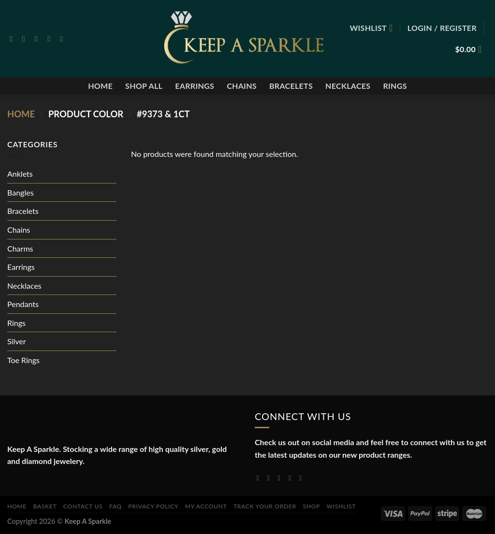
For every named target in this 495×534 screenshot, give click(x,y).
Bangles (20, 192)
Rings (395, 85)
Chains (242, 85)
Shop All (143, 85)
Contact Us (82, 506)
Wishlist (341, 506)
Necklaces (347, 85)
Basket (45, 506)
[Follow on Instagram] (26, 38)
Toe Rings (23, 360)
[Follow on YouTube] (302, 478)
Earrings (194, 85)
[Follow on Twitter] (39, 38)
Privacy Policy (153, 506)
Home (100, 85)
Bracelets (291, 85)
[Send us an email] (51, 38)
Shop (311, 506)
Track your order (264, 506)
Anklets (20, 173)
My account (206, 506)
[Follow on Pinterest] (64, 38)
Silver (16, 341)
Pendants (23, 304)
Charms (20, 248)
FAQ (115, 506)
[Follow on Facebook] (13, 38)
